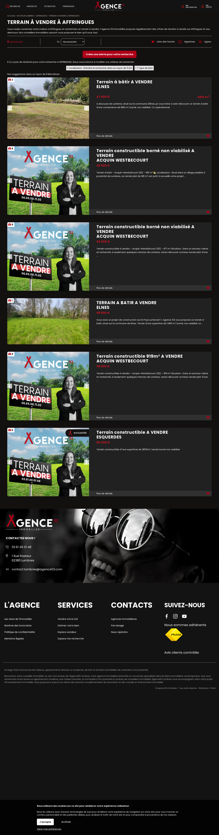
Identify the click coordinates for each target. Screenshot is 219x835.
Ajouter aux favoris (208, 136)
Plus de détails (104, 135)
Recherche (13, 6)
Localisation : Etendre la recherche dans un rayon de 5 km (100, 68)
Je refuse (66, 821)
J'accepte (45, 821)
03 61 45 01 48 (21, 547)
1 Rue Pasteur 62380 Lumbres (23, 558)
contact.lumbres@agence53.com (37, 569)
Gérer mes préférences (49, 829)
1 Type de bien (145, 68)
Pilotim (213, 688)
